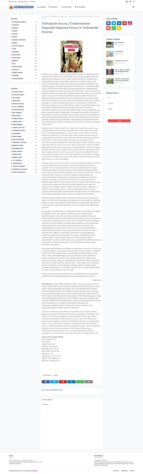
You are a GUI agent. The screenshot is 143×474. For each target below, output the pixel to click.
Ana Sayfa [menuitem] (41, 7)
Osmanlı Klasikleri (25, 40)
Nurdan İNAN (25, 154)
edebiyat (25, 60)
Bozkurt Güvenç (25, 103)
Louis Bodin (25, 133)
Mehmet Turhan (25, 145)
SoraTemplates (33, 471)
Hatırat (25, 34)
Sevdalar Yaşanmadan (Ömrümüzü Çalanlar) (122, 80)
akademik (25, 52)
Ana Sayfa (13, 1)
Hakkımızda (23, 1)
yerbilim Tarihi (25, 72)
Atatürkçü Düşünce (25, 22)
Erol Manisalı (25, 112)
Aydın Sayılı (25, 100)
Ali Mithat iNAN (25, 92)
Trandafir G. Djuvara (25, 169)
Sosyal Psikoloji (25, 46)
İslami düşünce (25, 78)
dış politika (25, 57)
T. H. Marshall (25, 160)
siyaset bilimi (25, 66)
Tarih (25, 49)
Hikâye (25, 37)
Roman (25, 43)
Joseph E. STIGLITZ (25, 127)
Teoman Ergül (25, 163)
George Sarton (25, 118)
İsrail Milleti (119, 52)
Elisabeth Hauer (25, 109)
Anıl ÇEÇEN (25, 97)
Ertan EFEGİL (25, 115)
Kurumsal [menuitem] (53, 7)
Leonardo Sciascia (25, 130)
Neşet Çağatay (25, 151)
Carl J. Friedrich (25, 106)
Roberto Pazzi (25, 157)
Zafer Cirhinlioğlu (25, 172)
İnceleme (25, 75)
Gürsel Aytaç (25, 121)
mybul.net (22, 471)
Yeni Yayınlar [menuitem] (80, 7)
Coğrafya (25, 25)
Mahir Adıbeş (25, 136)
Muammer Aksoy (25, 148)
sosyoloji (25, 69)
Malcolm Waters (25, 139)
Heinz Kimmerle (25, 124)
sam (25, 63)
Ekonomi (25, 28)
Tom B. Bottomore (25, 166)
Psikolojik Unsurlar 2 (121, 61)
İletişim (32, 1)
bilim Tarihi (25, 55)
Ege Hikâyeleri (119, 43)
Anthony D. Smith (25, 95)
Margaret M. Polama (25, 142)
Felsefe (25, 31)
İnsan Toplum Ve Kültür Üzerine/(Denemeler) (122, 70)
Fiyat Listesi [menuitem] (67, 7)
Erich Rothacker (52, 16)
